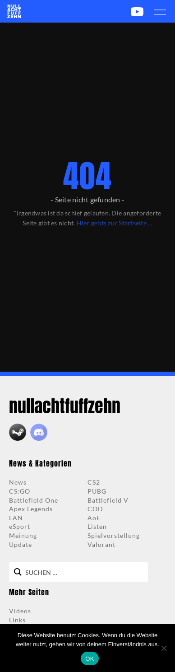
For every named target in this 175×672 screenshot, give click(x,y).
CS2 (94, 482)
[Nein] (163, 648)
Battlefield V (108, 500)
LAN (16, 518)
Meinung (23, 535)
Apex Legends (31, 509)
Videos (20, 611)
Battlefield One (33, 500)
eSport (19, 526)
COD (95, 509)
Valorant (101, 544)
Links (17, 620)
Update (20, 544)
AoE (94, 518)
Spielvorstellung (114, 535)
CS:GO (19, 491)
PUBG (97, 491)
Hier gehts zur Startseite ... (114, 223)
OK (89, 658)
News (18, 482)
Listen (97, 526)
